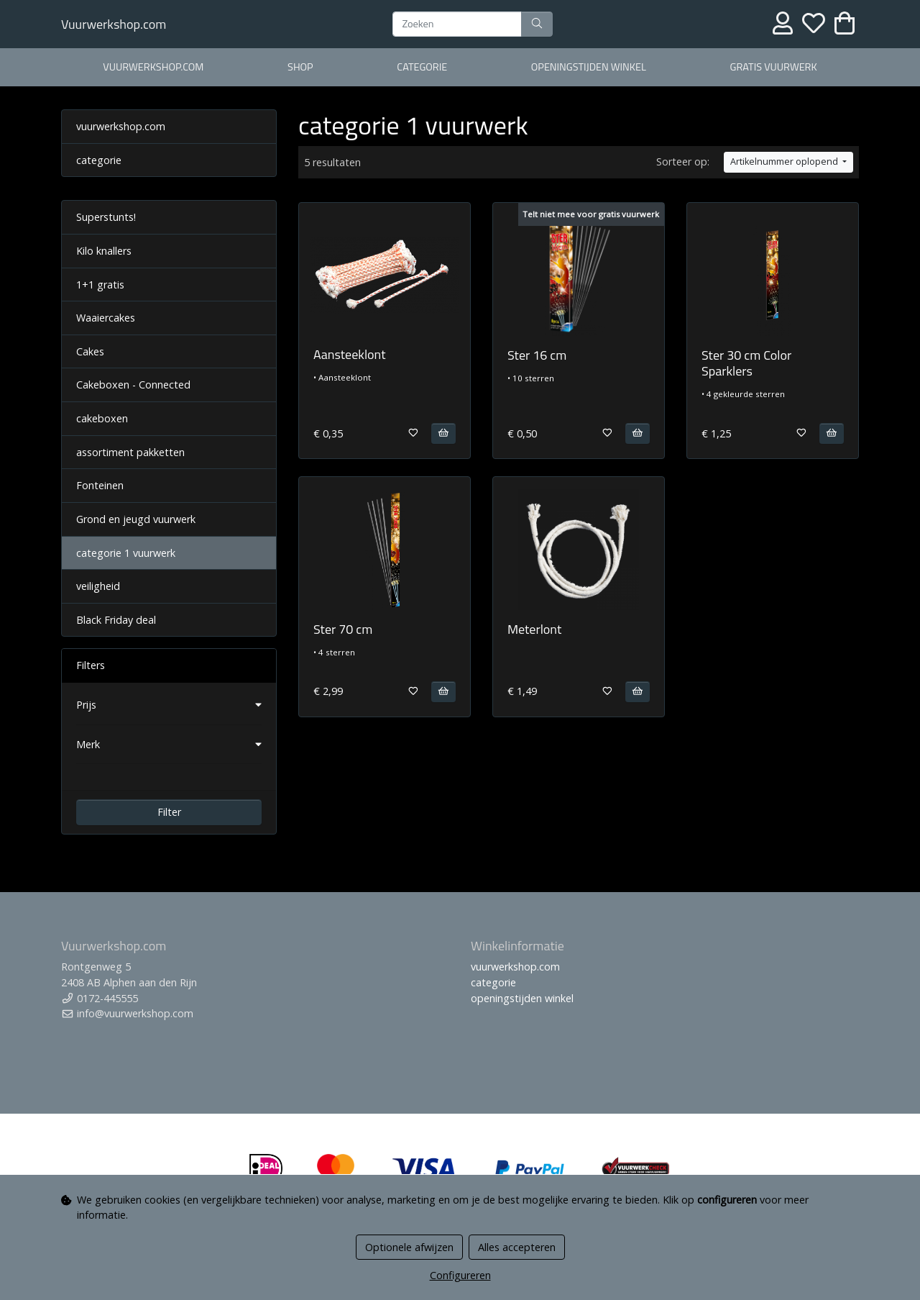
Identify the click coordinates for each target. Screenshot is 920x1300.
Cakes (90, 351)
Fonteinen (100, 485)
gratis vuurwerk (773, 67)
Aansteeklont (349, 354)
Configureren (460, 1275)
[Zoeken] (457, 24)
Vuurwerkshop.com (113, 24)
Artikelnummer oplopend (785, 161)
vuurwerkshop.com (153, 67)
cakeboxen (102, 418)
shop (300, 67)
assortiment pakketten (130, 452)
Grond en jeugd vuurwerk (136, 519)
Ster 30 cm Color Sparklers (746, 363)
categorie (422, 67)
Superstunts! (106, 217)
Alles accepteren (517, 1247)
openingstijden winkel (588, 67)
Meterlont (534, 629)
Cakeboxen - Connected (133, 384)
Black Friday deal (116, 620)
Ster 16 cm (536, 355)
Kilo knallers (104, 251)
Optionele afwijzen (409, 1247)
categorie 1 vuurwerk (125, 553)
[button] (169, 705)
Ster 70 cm (342, 629)
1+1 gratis (100, 284)
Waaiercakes (105, 317)
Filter (169, 812)
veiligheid (98, 586)
